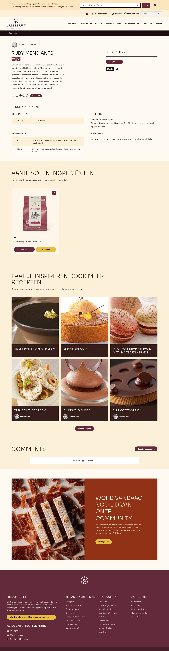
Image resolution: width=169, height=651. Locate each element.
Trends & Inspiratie (113, 24)
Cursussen (136, 601)
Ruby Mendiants (115, 62)
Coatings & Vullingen (108, 613)
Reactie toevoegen (146, 449)
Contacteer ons (73, 620)
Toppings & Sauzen (107, 624)
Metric (110, 69)
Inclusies (102, 617)
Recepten (98, 24)
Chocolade (103, 601)
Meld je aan (103, 542)
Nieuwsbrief (71, 624)
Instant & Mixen (106, 628)
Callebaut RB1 (38, 121)
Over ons (70, 613)
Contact (158, 24)
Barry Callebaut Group (76, 617)
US (117, 69)
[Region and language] (110, 5)
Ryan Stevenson (28, 45)
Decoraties (104, 620)
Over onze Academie (140, 613)
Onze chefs (136, 605)
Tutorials (135, 617)
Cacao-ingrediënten (108, 605)
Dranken (103, 632)
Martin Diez (25, 417)
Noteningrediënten (107, 609)
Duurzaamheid (73, 609)
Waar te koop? (72, 628)
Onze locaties (137, 609)
